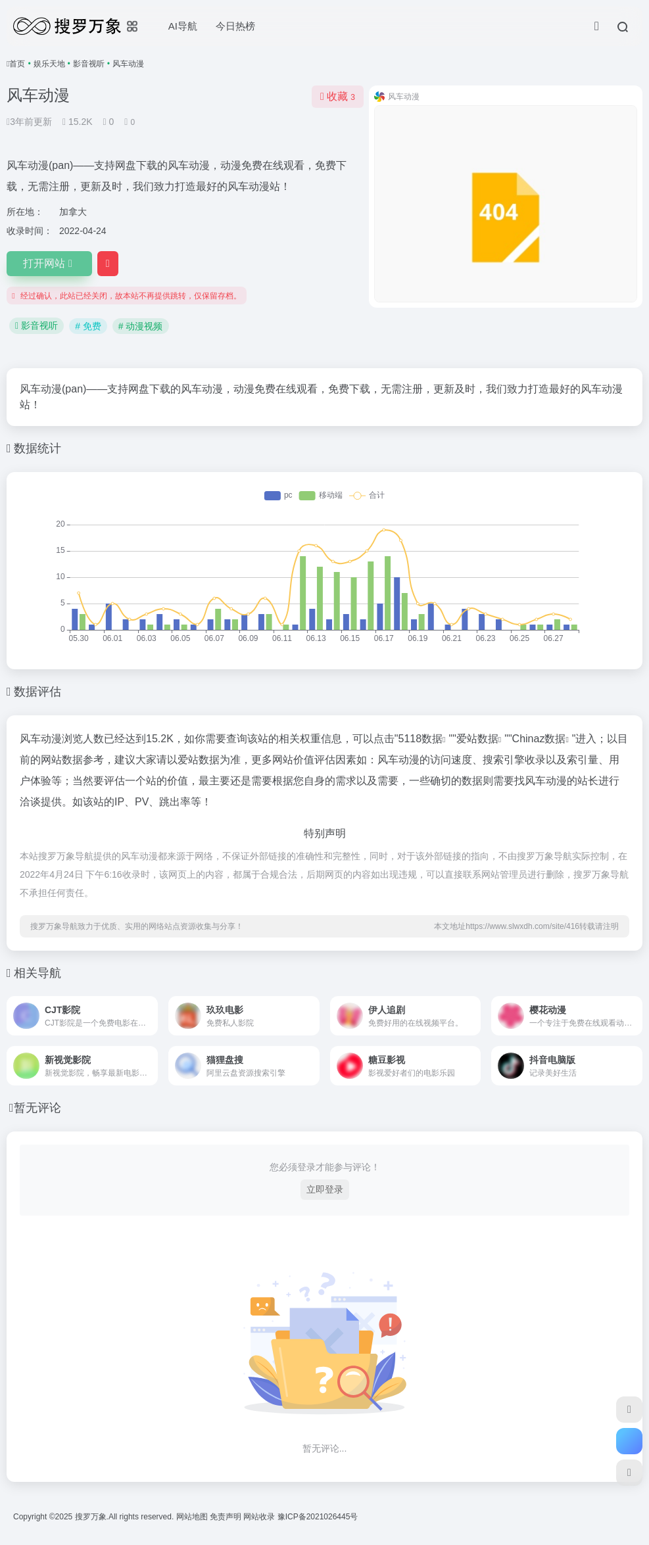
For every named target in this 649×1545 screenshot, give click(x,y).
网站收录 (260, 1516)
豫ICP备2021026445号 (317, 1516)
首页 (17, 63)
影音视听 (89, 63)
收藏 (337, 96)
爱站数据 (477, 738)
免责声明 (226, 1516)
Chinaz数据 (539, 738)
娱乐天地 (49, 63)
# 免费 (88, 326)
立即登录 (324, 1189)
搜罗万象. (90, 1516)
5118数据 (420, 738)
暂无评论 (37, 1107)
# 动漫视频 (140, 326)
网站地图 (193, 1516)
